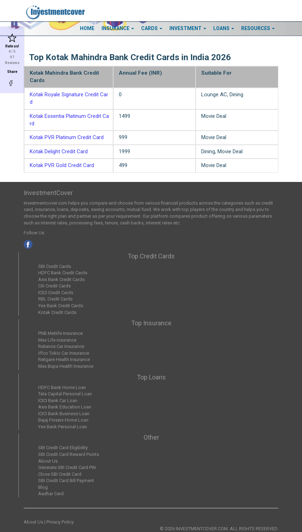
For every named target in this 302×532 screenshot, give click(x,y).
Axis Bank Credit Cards (61, 279)
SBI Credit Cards (54, 266)
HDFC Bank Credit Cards (62, 272)
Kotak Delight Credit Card (59, 151)
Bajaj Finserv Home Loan (63, 420)
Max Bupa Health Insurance (65, 366)
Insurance (117, 28)
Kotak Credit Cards (57, 312)
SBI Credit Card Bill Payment (66, 480)
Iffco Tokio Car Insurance (63, 353)
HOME (87, 28)
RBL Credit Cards (55, 299)
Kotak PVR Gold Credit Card (62, 165)
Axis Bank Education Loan (64, 407)
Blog (43, 487)
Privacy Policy (60, 522)
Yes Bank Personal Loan (62, 426)
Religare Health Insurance (64, 359)
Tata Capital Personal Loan (65, 393)
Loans (223, 28)
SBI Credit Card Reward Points (68, 454)
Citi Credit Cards (54, 285)
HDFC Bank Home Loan (62, 387)
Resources (258, 28)
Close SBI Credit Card (59, 474)
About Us (48, 461)
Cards (151, 28)
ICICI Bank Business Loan (63, 413)
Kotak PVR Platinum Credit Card (67, 137)
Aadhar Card (51, 493)
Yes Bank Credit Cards (60, 305)
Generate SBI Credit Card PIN (67, 467)
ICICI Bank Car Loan (57, 400)
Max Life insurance (57, 340)
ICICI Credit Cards (55, 292)
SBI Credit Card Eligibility (63, 447)
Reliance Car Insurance (61, 346)
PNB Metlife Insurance (60, 333)
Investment (187, 28)
